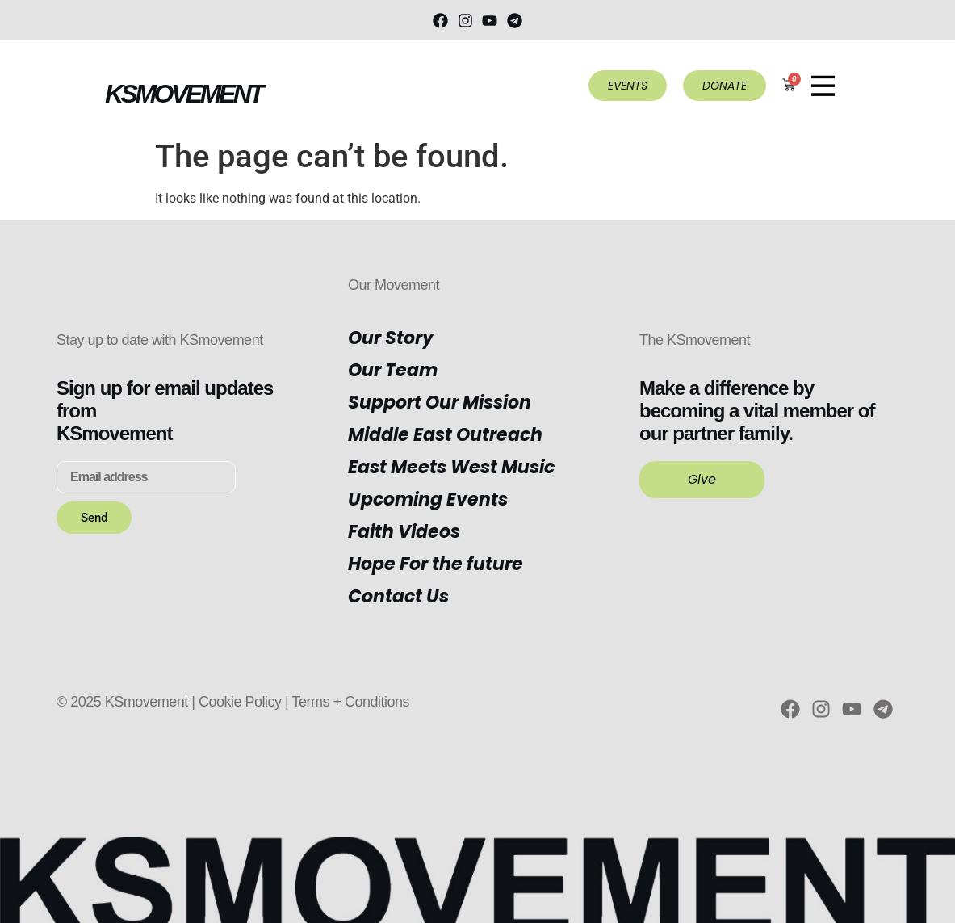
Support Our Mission (439, 402)
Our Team (393, 370)
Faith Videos (404, 531)
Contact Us (398, 596)
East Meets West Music (451, 467)
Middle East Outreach (445, 434)
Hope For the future (435, 564)
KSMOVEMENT (183, 93)
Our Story (391, 337)
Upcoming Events (428, 499)
